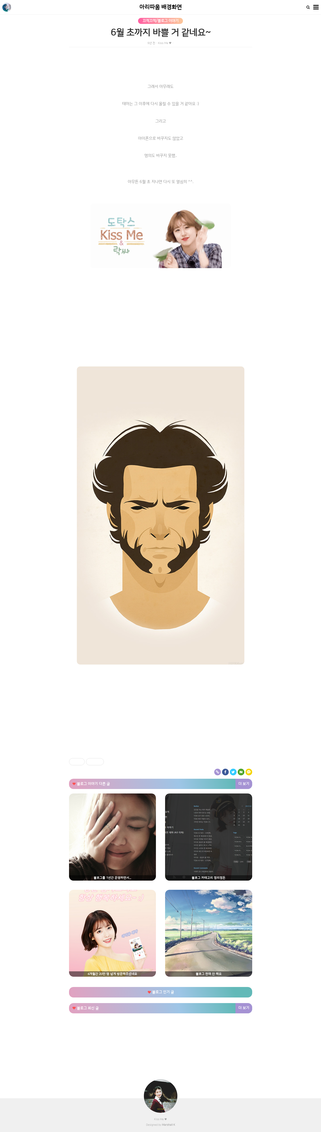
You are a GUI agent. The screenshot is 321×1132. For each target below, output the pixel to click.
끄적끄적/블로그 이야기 (160, 21)
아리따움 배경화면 (160, 7)
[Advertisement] (160, 725)
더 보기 (243, 784)
